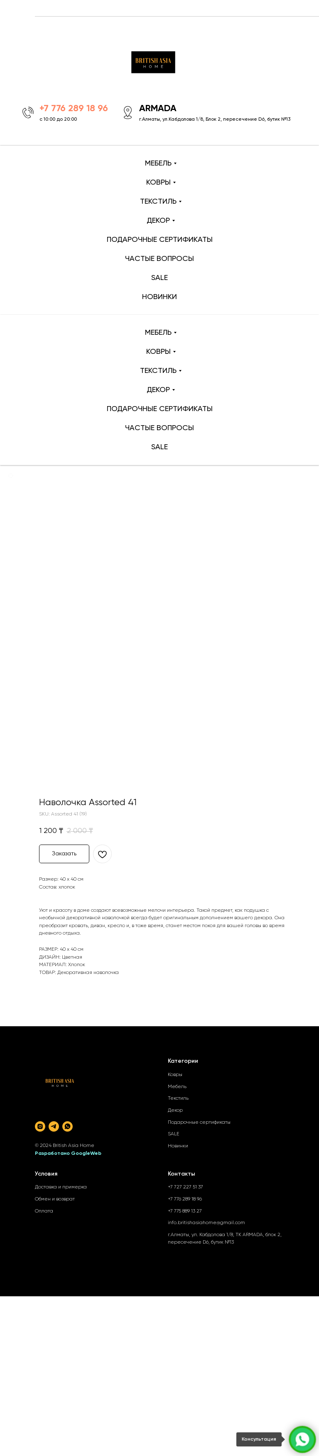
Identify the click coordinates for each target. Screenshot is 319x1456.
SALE (159, 278)
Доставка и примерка (61, 1187)
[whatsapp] (67, 1126)
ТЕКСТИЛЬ (158, 201)
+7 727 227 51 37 (185, 1187)
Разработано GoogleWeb (68, 1153)
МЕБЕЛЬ (158, 163)
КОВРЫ (158, 182)
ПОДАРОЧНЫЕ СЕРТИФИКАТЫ (160, 239)
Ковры (175, 1074)
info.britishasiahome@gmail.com (206, 1222)
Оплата (44, 1211)
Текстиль (178, 1098)
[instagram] (40, 1126)
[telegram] (54, 1126)
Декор (175, 1110)
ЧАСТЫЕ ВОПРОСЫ (159, 259)
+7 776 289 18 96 (185, 1199)
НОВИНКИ (159, 297)
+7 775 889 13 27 (185, 1211)
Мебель (177, 1086)
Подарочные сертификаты (199, 1122)
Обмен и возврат (55, 1199)
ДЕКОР (158, 220)
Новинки (178, 1146)
